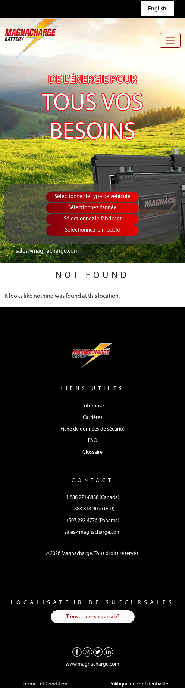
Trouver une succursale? (92, 617)
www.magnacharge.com (92, 664)
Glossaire (92, 452)
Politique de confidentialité (138, 684)
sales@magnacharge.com (47, 251)
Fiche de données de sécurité (92, 429)
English (157, 9)
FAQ (92, 441)
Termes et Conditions (46, 684)
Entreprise (92, 406)
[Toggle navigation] (170, 40)
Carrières (93, 417)
